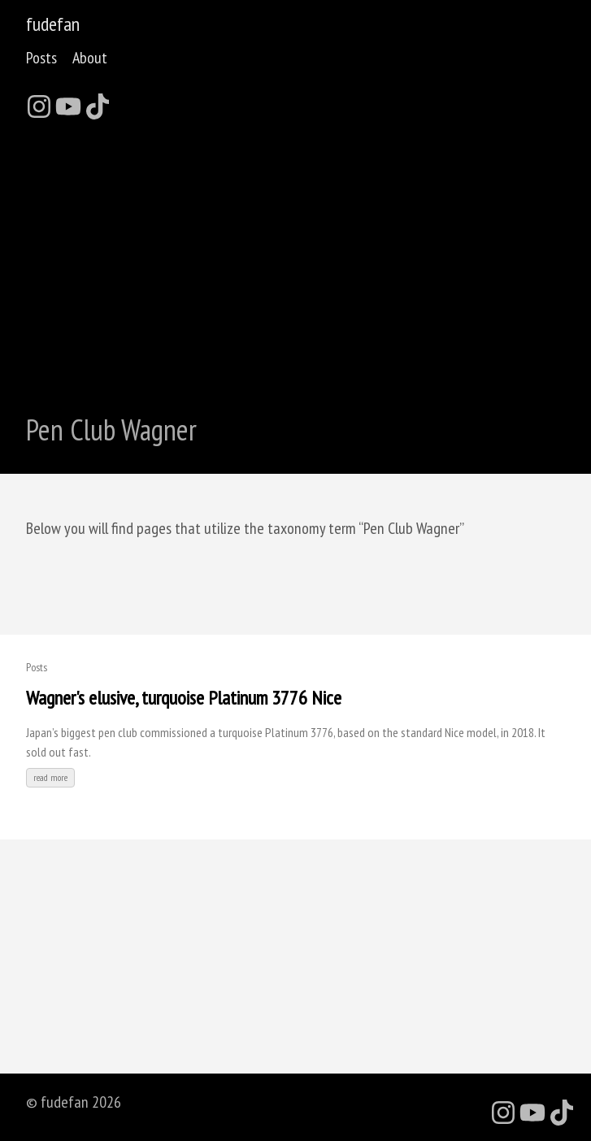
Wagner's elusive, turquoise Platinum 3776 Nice (183, 697)
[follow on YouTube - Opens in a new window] (68, 101)
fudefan (53, 24)
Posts (41, 57)
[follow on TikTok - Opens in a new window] (98, 101)
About (89, 57)
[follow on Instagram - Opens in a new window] (39, 101)
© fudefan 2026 (73, 1102)
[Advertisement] (295, 257)
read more (50, 777)
